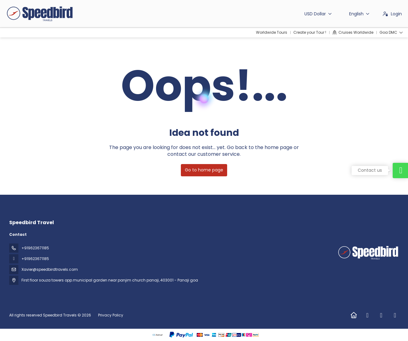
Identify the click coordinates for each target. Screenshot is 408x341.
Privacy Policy (110, 315)
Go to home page (204, 170)
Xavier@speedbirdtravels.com (49, 269)
